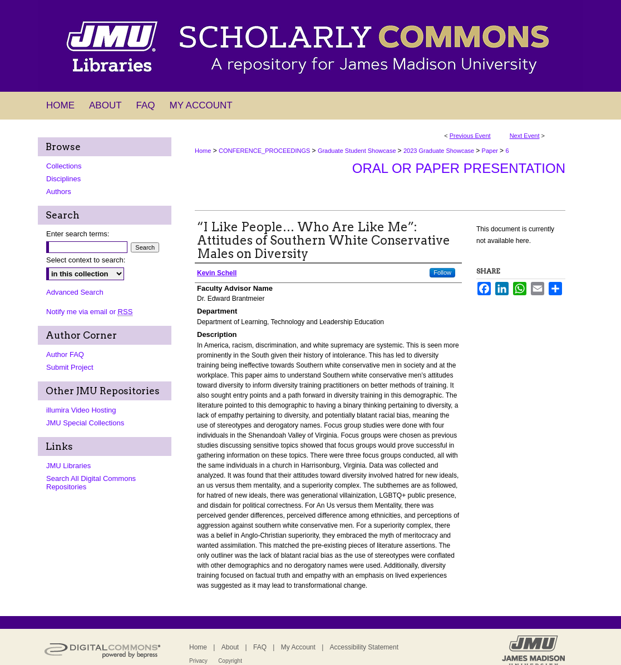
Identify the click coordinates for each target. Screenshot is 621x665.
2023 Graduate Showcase (439, 150)
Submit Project (69, 367)
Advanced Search (74, 292)
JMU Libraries (68, 465)
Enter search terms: (77, 234)
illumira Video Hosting (81, 410)
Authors (58, 191)
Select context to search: (85, 260)
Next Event (525, 135)
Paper (491, 150)
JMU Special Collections (85, 423)
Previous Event (470, 135)
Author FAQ (65, 354)
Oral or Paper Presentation (458, 168)
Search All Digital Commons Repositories (91, 482)
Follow (442, 272)
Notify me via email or (89, 311)
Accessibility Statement (364, 647)
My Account (298, 647)
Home (203, 150)
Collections (64, 166)
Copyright (230, 661)
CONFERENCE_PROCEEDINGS (265, 150)
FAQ (260, 647)
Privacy (198, 661)
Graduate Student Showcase (358, 150)
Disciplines (63, 179)
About (230, 647)
